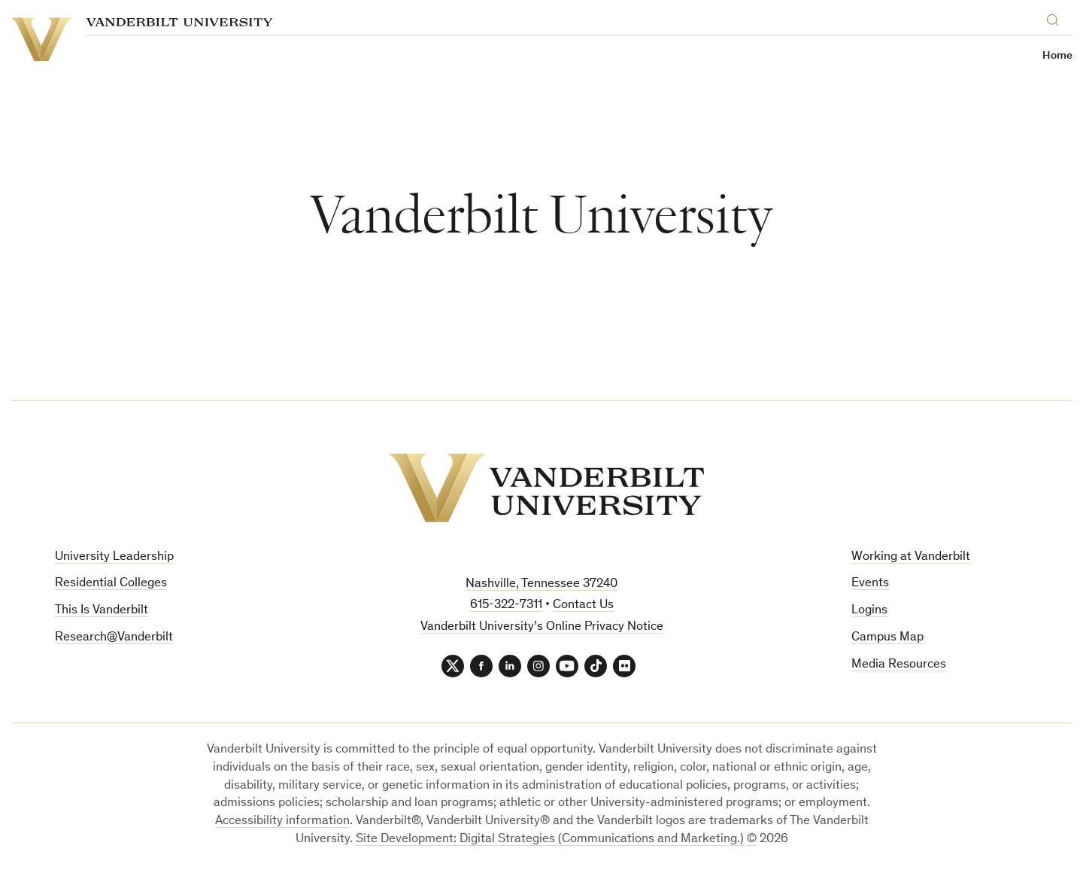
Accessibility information (282, 821)
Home (1057, 56)
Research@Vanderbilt (114, 637)
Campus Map (887, 637)
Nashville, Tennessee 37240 (541, 584)
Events (870, 583)
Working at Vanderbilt (910, 557)
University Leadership (114, 557)
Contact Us (583, 605)
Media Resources (898, 665)
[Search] (1055, 17)
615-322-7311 (506, 605)
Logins (869, 610)
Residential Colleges (111, 583)
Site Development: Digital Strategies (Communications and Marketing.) (550, 839)
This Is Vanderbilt (101, 610)
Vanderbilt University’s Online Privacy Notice (541, 627)
